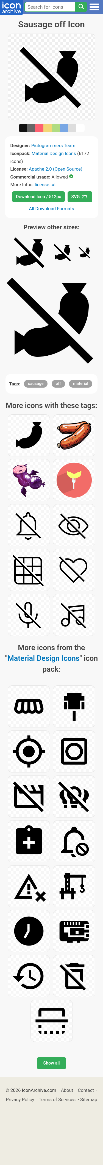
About (67, 1090)
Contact (86, 1090)
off (58, 383)
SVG (79, 196)
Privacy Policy (20, 1099)
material (80, 383)
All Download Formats (51, 208)
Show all (51, 1063)
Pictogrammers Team (53, 145)
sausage (36, 383)
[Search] (81, 7)
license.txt (45, 184)
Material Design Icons (54, 153)
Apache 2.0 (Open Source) (55, 169)
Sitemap (88, 1099)
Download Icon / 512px (38, 196)
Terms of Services (57, 1099)
